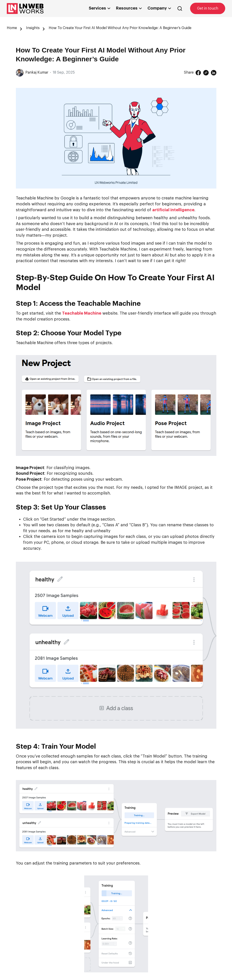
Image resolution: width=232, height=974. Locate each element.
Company (158, 8)
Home (12, 28)
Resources (128, 8)
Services (99, 8)
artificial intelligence (173, 210)
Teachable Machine (81, 313)
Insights (33, 28)
